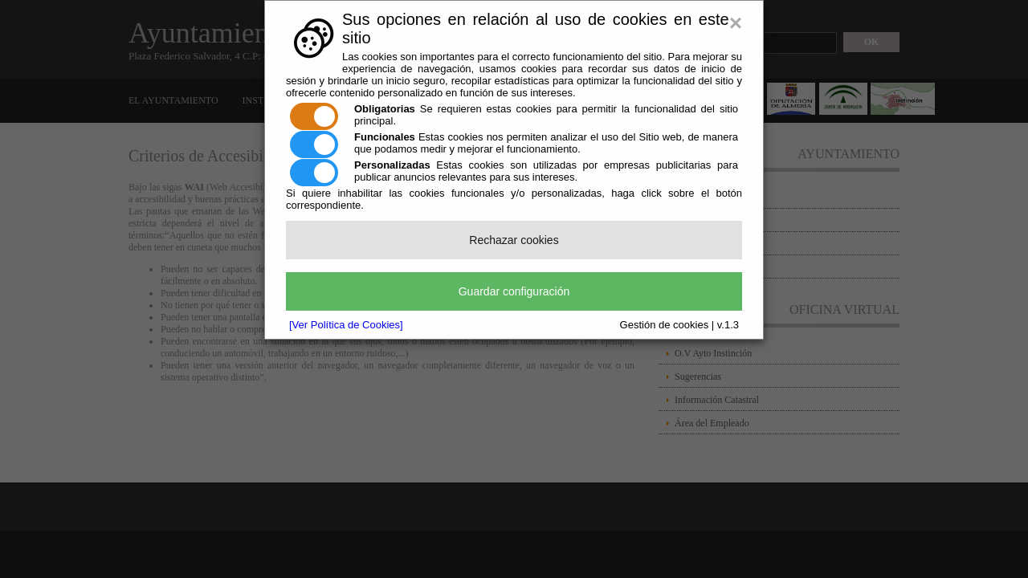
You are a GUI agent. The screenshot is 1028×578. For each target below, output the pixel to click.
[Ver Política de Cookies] (346, 325)
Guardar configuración (514, 291)
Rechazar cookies (513, 240)
